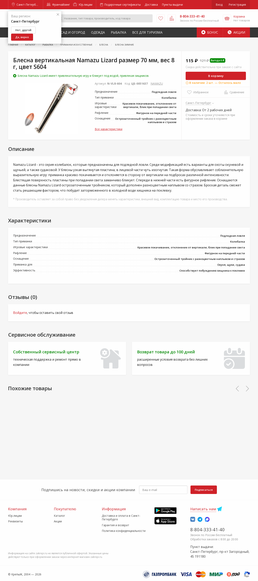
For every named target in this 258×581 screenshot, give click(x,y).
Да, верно (22, 37)
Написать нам (203, 508)
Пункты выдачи (172, 4)
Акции (236, 32)
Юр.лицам (82, 4)
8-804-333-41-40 (207, 529)
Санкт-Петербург (26, 4)
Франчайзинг (58, 4)
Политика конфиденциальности (124, 531)
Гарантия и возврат (115, 525)
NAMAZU (157, 83)
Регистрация (237, 4)
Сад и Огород (73, 32)
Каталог (59, 516)
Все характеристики (108, 129)
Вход (219, 4)
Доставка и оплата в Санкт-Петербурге (121, 517)
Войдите (20, 312)
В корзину (216, 76)
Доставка (151, 4)
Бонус (209, 32)
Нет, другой (23, 30)
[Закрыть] (58, 14)
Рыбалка (118, 32)
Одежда (98, 32)
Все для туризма (147, 32)
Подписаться (204, 490)
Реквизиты (15, 521)
